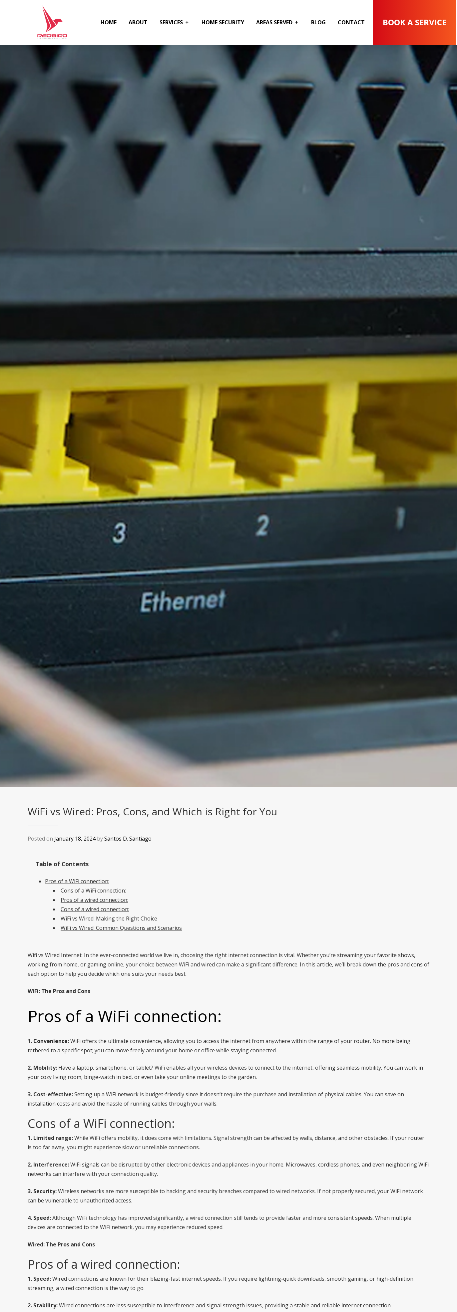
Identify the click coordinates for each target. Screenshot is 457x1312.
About (138, 22)
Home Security (223, 22)
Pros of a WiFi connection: (77, 881)
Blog (318, 22)
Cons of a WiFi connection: (93, 890)
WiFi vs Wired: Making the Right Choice (109, 918)
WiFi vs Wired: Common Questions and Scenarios (121, 927)
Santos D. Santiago (128, 838)
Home (109, 22)
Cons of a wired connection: (95, 909)
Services (171, 22)
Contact (351, 22)
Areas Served (274, 22)
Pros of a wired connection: (94, 900)
